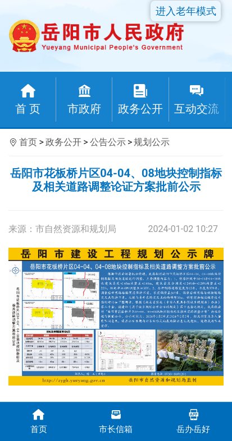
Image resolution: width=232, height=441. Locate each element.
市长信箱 (116, 420)
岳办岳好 (193, 420)
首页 (28, 142)
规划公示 (152, 142)
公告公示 (108, 142)
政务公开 (63, 142)
